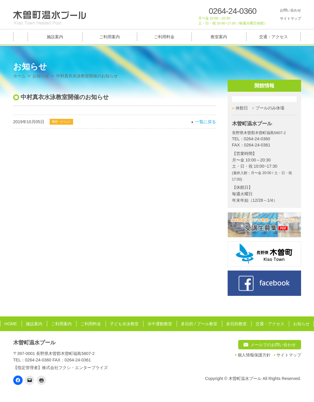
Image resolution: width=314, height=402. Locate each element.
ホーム (19, 76)
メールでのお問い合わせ (273, 344)
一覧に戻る (205, 122)
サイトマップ (290, 18)
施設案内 (55, 36)
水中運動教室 (159, 323)
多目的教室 (236, 323)
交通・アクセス (273, 36)
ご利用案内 (109, 36)
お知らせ (41, 76)
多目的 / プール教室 (199, 323)
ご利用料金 (164, 36)
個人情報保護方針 (254, 355)
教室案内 (219, 36)
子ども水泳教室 (124, 323)
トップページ (20, 36)
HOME (10, 323)
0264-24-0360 (232, 11)
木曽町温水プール (34, 343)
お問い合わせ (290, 10)
